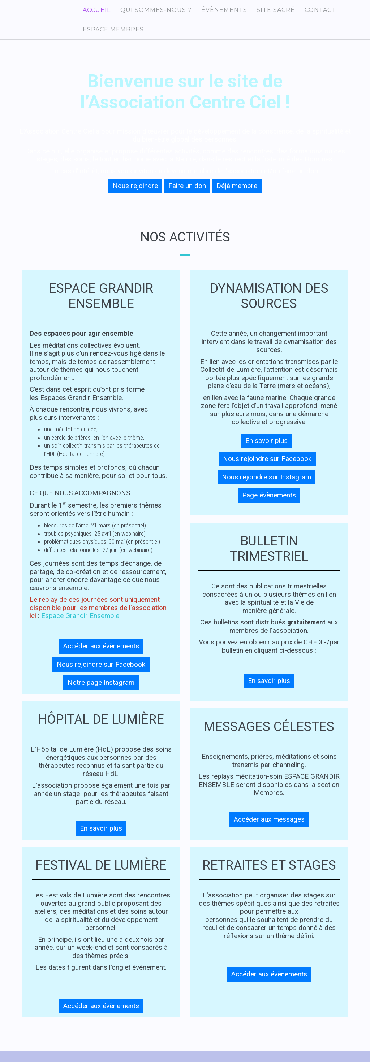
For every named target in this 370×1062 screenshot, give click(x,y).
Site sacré (267, 11)
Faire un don (187, 195)
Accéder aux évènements (101, 655)
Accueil (95, 11)
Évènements (218, 11)
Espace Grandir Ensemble (80, 625)
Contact (309, 11)
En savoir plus (101, 837)
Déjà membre (236, 195)
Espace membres (111, 35)
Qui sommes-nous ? (152, 11)
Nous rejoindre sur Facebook (101, 673)
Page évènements (269, 504)
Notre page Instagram (101, 691)
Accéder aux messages (269, 828)
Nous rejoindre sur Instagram (266, 486)
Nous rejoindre (135, 195)
